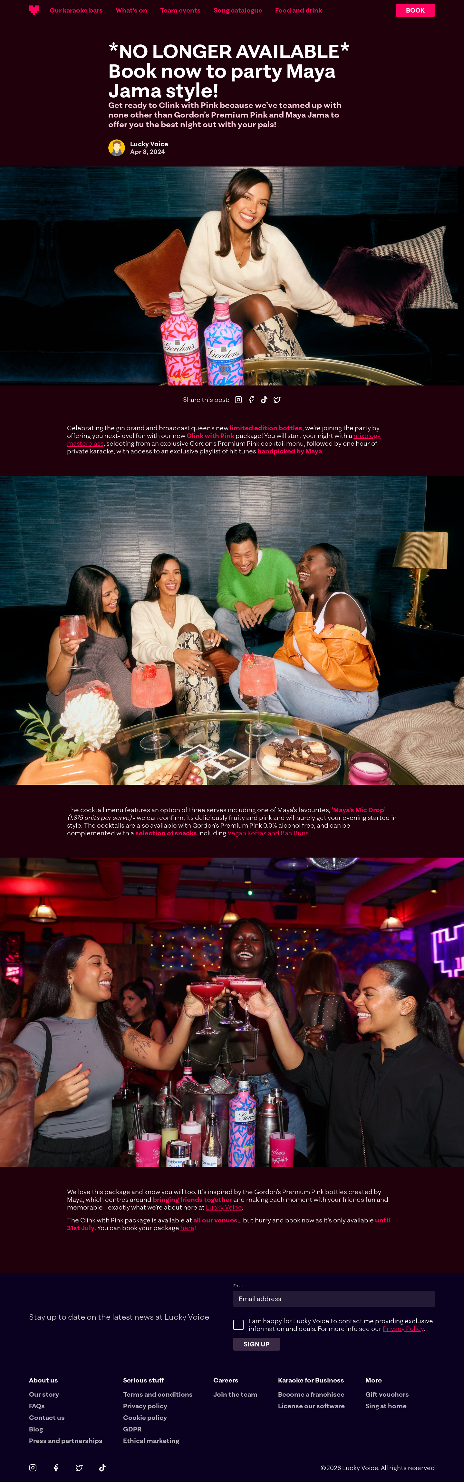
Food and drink (298, 10)
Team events (180, 10)
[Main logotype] (34, 10)
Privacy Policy (403, 1329)
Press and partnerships (65, 1441)
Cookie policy (145, 1417)
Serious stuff (143, 1380)
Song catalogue (238, 10)
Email (238, 1285)
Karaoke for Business (311, 1380)
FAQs (37, 1406)
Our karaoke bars (76, 10)
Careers (225, 1380)
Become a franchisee (311, 1394)
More (373, 1380)
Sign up (257, 1344)
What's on (131, 10)
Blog (36, 1429)
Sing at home (386, 1406)
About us (43, 1380)
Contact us (47, 1417)
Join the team (235, 1394)
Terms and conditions (158, 1394)
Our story (44, 1394)
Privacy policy (145, 1406)
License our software (311, 1406)
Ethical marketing (151, 1441)
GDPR (132, 1429)
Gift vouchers (387, 1394)
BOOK (415, 10)
